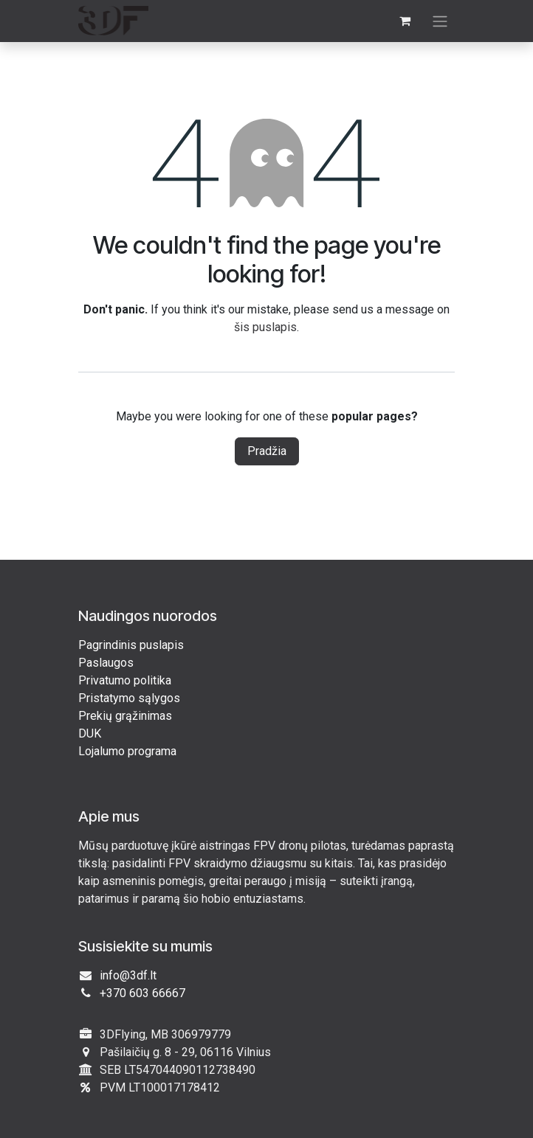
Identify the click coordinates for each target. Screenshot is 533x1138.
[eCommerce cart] (404, 20)
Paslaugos (106, 663)
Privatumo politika (124, 680)
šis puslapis (265, 327)
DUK (89, 733)
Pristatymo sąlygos (129, 698)
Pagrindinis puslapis (131, 645)
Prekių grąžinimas (125, 716)
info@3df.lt (128, 975)
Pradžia (266, 451)
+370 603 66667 (142, 993)
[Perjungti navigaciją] (440, 21)
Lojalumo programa (127, 751)
